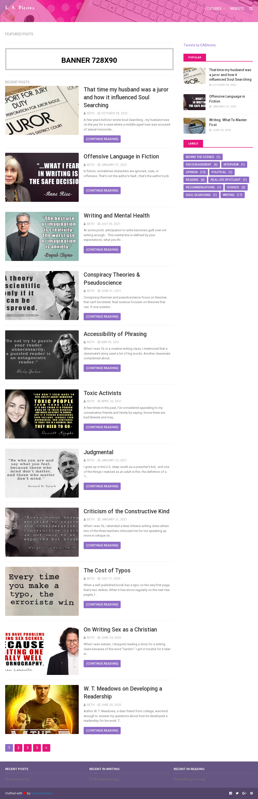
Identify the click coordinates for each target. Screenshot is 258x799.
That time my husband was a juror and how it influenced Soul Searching (126, 97)
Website (237, 9)
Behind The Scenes (200, 157)
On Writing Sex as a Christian (120, 629)
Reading (192, 179)
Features (213, 9)
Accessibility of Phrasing (115, 334)
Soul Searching (198, 195)
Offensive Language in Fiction (121, 156)
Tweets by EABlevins (199, 45)
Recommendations (200, 187)
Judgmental (98, 452)
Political (219, 172)
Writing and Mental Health (117, 215)
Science (233, 187)
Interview (231, 164)
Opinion (192, 172)
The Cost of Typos (107, 570)
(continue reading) (102, 139)
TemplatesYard (41, 793)
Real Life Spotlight (226, 179)
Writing (228, 195)
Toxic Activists (102, 393)
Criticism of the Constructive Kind (126, 511)
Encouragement (198, 164)
